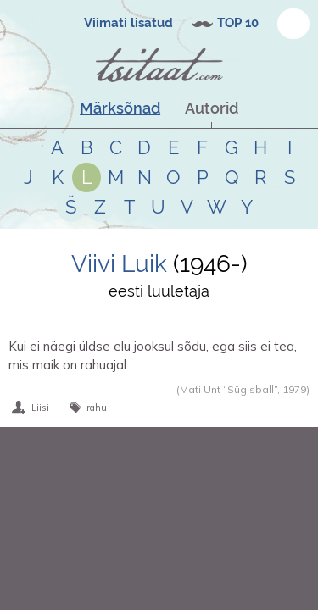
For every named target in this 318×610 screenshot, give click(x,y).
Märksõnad (120, 108)
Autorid (211, 108)
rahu (96, 407)
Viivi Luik (119, 264)
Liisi (40, 407)
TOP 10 (238, 22)
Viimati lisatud (128, 22)
